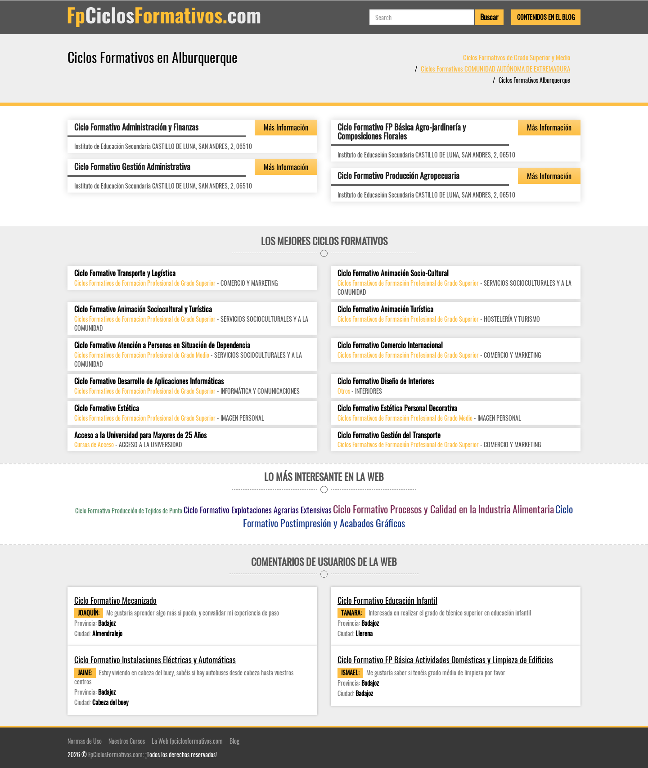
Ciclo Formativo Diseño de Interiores (386, 381)
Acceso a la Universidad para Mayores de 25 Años (140, 435)
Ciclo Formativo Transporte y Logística (125, 273)
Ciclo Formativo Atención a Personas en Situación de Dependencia (162, 345)
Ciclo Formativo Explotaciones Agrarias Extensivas (258, 510)
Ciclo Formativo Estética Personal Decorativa (397, 408)
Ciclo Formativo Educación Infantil (387, 600)
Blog (234, 741)
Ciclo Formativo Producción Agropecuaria (398, 175)
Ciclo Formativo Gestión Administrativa (132, 166)
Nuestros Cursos (126, 741)
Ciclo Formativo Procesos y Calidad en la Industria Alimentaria (443, 509)
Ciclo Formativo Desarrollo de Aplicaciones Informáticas (149, 381)
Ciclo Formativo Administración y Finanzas (136, 127)
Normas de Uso (85, 741)
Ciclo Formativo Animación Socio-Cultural (393, 273)
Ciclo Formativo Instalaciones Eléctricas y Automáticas (155, 659)
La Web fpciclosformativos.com (187, 741)
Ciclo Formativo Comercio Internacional (390, 345)
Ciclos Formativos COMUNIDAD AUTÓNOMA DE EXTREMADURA (495, 68)
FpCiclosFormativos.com (115, 754)
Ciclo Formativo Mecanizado (115, 600)
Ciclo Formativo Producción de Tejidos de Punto (128, 510)
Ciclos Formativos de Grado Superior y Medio (516, 57)
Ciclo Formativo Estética (106, 408)
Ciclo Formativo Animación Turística (385, 309)
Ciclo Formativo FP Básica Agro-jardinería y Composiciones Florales (402, 131)
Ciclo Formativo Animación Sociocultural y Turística (143, 309)
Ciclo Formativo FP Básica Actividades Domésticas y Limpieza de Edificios (445, 659)
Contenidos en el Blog (546, 17)
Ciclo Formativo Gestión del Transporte (389, 435)
